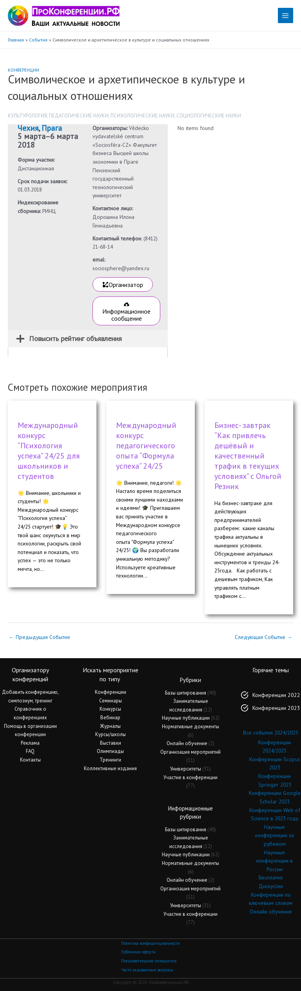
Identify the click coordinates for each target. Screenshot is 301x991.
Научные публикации (186, 718)
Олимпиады (110, 751)
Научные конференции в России (274, 861)
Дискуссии (271, 886)
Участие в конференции (190, 777)
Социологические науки (208, 115)
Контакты (30, 759)
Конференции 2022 (276, 695)
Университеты (185, 768)
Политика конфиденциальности (150, 943)
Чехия (28, 128)
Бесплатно (271, 877)
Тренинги (110, 759)
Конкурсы (110, 709)
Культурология (27, 115)
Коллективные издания (110, 768)
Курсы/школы (110, 734)
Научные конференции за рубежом (274, 835)
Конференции (23, 70)
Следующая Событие (263, 637)
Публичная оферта (138, 952)
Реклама (30, 743)
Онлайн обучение (187, 743)
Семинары (110, 700)
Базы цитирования (185, 693)
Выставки (110, 743)
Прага (52, 128)
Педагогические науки (79, 115)
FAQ (30, 751)
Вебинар (110, 717)
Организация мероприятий (190, 752)
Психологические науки (142, 115)
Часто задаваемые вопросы (147, 970)
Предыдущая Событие (39, 637)
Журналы (110, 726)
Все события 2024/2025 (270, 732)
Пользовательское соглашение (149, 961)
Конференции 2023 (276, 707)
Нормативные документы (190, 726)
